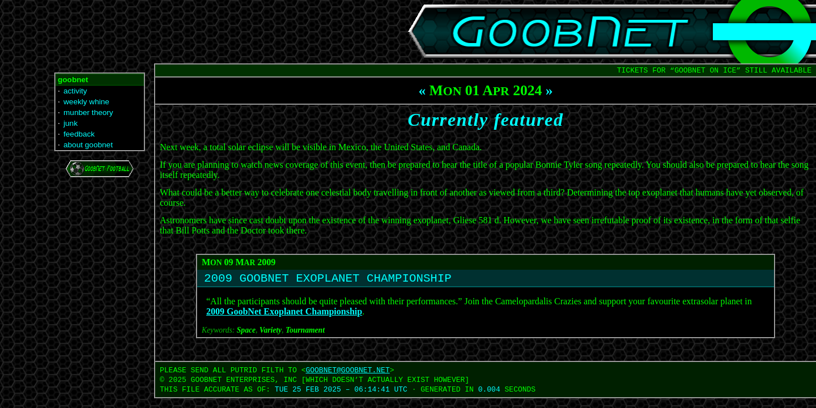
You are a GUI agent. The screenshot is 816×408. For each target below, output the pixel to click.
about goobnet (88, 145)
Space (246, 333)
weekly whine (86, 101)
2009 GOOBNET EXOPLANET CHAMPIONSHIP (328, 280)
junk (70, 123)
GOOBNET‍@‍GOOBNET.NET (347, 373)
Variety (271, 333)
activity (75, 91)
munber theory (88, 112)
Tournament (305, 333)
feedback (79, 134)
